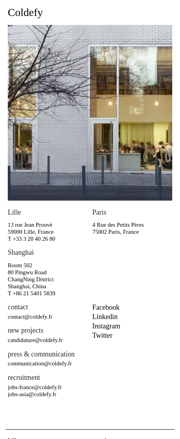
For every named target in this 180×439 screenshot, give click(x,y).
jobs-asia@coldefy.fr (32, 394)
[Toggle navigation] (165, 12)
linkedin (105, 317)
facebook (106, 307)
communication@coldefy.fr (40, 363)
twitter (103, 335)
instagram (107, 326)
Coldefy (25, 12)
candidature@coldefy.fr (35, 340)
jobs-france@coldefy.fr (35, 387)
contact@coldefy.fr (30, 317)
